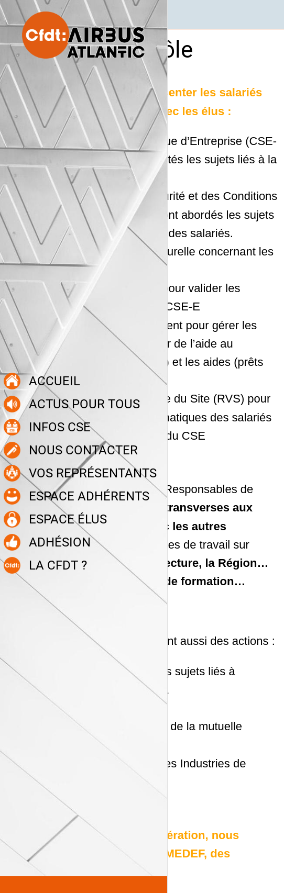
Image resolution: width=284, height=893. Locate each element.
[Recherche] (269, 14)
